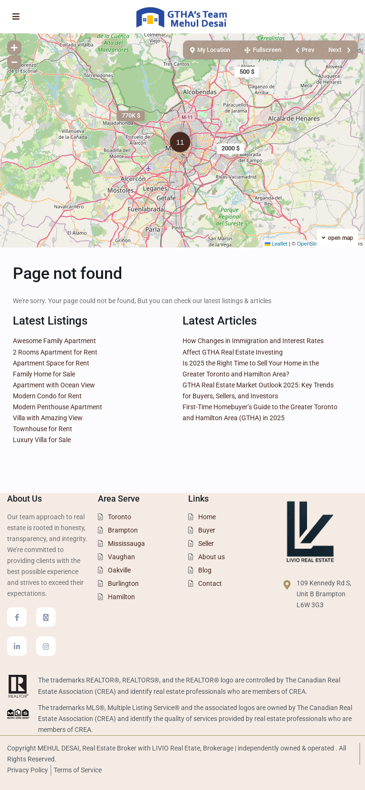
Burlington (123, 583)
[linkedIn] (17, 646)
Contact (210, 583)
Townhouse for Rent (42, 429)
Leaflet (276, 244)
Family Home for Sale (44, 374)
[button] (182, 144)
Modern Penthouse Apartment (57, 407)
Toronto (119, 517)
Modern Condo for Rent (47, 396)
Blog (204, 570)
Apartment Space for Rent (51, 363)
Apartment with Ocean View (54, 385)
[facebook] (17, 617)
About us (211, 557)
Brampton (123, 530)
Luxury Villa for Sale (42, 440)
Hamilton (121, 597)
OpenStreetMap (315, 244)
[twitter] (46, 617)
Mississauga (126, 543)
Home (207, 517)
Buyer (206, 530)
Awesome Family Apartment (54, 341)
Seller (206, 543)
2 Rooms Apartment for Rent (55, 352)
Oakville (119, 570)
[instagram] (46, 646)
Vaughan (121, 557)
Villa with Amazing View (48, 418)
